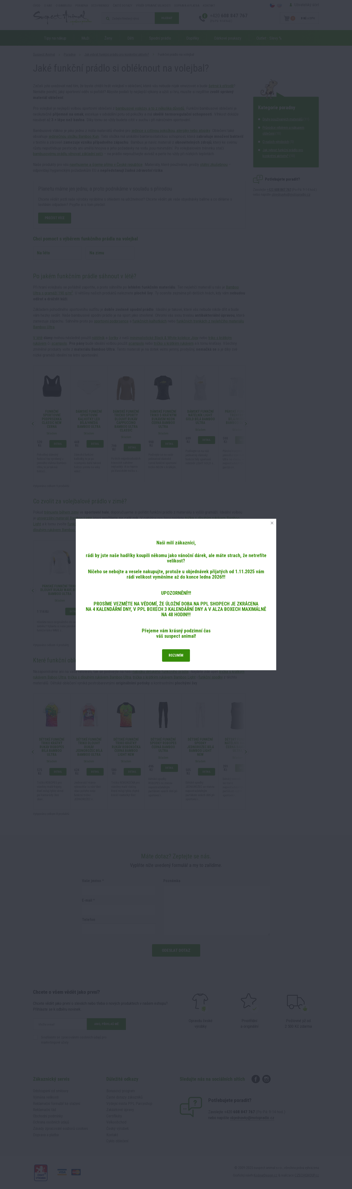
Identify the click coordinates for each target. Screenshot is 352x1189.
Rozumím (176, 655)
